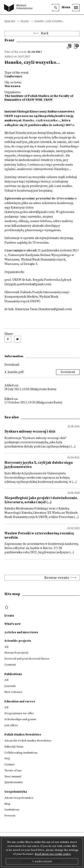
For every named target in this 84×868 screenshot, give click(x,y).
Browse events (56, 577)
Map (7, 804)
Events (25, 21)
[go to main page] (19, 8)
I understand (42, 861)
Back (44, 33)
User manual (12, 776)
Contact (9, 764)
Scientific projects (17, 641)
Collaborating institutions (21, 752)
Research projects (16, 652)
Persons (9, 815)
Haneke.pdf (16, 372)
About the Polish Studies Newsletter (28, 740)
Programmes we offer (19, 713)
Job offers (11, 725)
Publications (13, 674)
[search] (55, 7)
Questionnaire (13, 782)
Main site (9, 21)
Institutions (11, 809)
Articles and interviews (21, 632)
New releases (13, 692)
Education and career (19, 701)
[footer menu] (7, 607)
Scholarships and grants (20, 719)
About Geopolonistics (18, 798)
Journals (10, 686)
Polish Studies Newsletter (22, 734)
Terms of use (13, 770)
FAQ (7, 758)
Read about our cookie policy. (53, 854)
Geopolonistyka (15, 792)
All (6, 647)
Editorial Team (13, 746)
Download (68, 372)
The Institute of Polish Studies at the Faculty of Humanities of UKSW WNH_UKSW (38, 98)
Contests (10, 664)
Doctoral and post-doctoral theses (26, 658)
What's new (12, 624)
